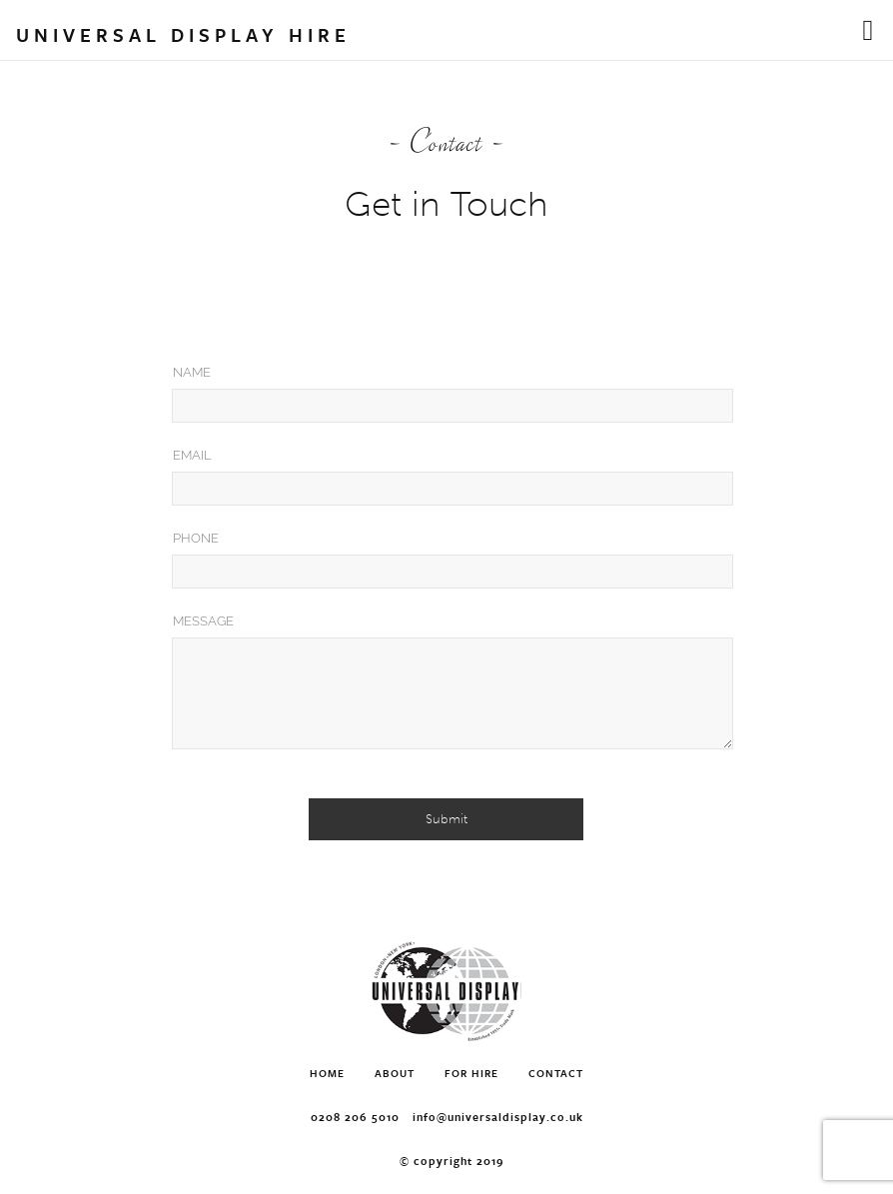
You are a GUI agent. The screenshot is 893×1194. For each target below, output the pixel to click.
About (395, 1073)
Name (192, 372)
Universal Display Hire (183, 34)
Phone (196, 538)
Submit (446, 818)
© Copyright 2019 (452, 1160)
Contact (555, 1073)
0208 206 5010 (355, 1116)
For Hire (471, 1073)
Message (203, 620)
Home (327, 1073)
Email (192, 455)
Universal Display (446, 991)
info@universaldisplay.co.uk (498, 1116)
